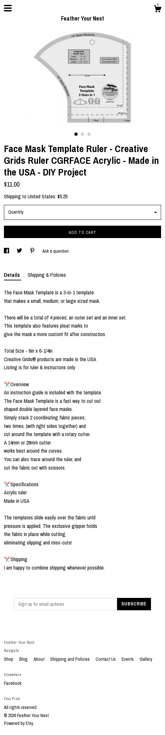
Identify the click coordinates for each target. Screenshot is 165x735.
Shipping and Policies (70, 659)
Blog (24, 659)
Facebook (13, 683)
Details (12, 274)
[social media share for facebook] (7, 251)
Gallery (146, 659)
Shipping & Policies (47, 274)
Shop (9, 659)
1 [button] (76, 134)
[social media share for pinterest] (33, 251)
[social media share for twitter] (20, 251)
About (39, 659)
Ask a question (55, 251)
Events (128, 659)
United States (41, 196)
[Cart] (157, 10)
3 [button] (89, 134)
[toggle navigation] (8, 8)
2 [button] (82, 134)
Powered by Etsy (18, 723)
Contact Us (106, 659)
